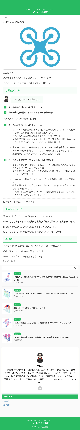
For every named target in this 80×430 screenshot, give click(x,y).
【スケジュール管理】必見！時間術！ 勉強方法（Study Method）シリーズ (46, 293)
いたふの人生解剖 (40, 12)
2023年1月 (6, 401)
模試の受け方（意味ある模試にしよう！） (31, 308)
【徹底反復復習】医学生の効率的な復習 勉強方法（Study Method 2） (44, 337)
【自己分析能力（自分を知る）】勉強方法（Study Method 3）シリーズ (44, 323)
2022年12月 (6, 405)
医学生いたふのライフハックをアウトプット (40, 420)
